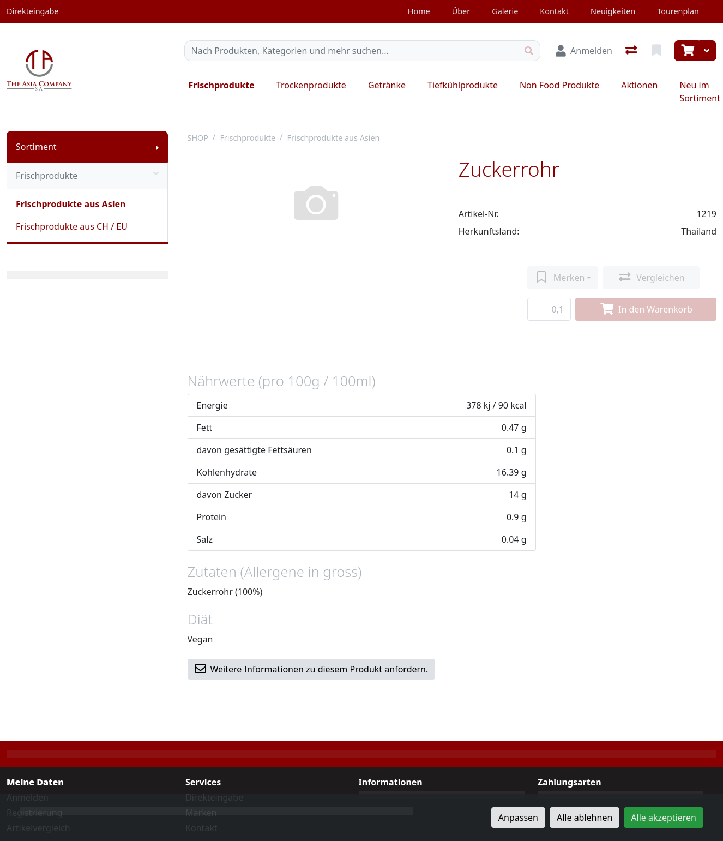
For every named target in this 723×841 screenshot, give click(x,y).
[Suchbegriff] (351, 50)
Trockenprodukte (311, 85)
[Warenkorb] (686, 50)
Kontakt (554, 11)
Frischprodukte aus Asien (70, 204)
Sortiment (36, 147)
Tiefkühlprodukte (462, 85)
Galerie (505, 11)
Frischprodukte (222, 85)
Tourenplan (678, 11)
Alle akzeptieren (663, 818)
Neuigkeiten (613, 11)
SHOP (198, 138)
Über (461, 11)
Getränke (387, 85)
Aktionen (639, 85)
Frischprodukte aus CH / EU (72, 226)
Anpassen (518, 818)
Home (419, 11)
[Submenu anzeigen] (157, 146)
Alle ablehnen (584, 818)
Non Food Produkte (559, 85)
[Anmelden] (584, 51)
